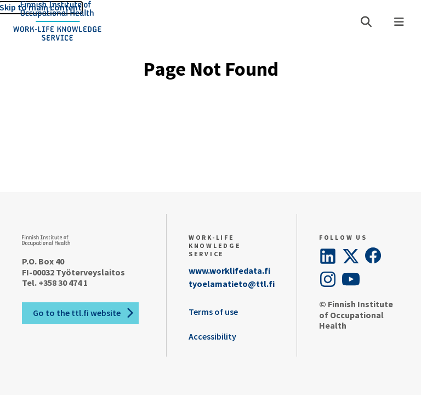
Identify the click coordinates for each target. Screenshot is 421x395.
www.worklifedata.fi (229, 270)
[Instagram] (328, 279)
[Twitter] (351, 256)
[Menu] (399, 22)
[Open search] (366, 22)
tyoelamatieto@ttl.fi (232, 283)
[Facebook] (374, 256)
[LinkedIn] (328, 256)
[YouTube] (351, 279)
